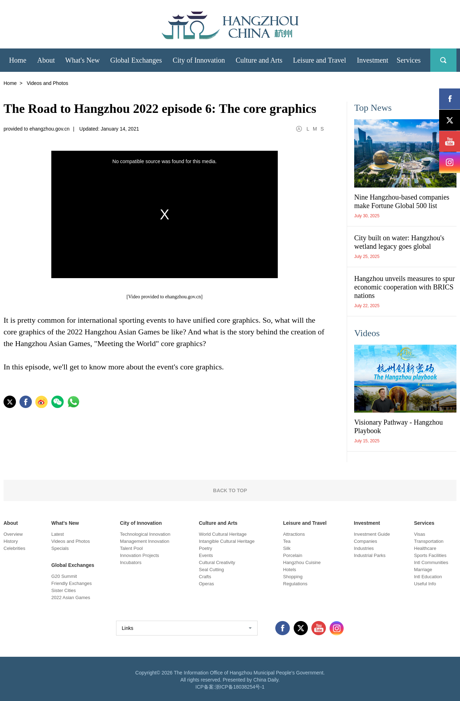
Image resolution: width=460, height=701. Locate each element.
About (11, 523)
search (443, 60)
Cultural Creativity (217, 562)
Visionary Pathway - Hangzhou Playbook (398, 426)
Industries (364, 548)
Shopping (293, 576)
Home (10, 83)
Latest (57, 534)
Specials (60, 548)
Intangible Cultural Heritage (227, 541)
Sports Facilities (430, 555)
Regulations (295, 583)
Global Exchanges (72, 565)
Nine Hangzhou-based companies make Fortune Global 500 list (401, 201)
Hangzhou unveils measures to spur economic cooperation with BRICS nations (404, 287)
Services (424, 523)
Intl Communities (431, 562)
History (11, 541)
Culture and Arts (218, 523)
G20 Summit (64, 576)
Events (206, 555)
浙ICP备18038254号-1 (240, 687)
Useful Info (425, 583)
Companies (365, 541)
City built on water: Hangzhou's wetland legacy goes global (399, 242)
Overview (13, 534)
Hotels (289, 569)
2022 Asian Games (70, 597)
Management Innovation (144, 541)
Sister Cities (63, 590)
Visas (419, 534)
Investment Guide (372, 534)
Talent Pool (131, 548)
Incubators (131, 562)
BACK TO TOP (230, 490)
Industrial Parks (370, 555)
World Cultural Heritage (223, 534)
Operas (206, 583)
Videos (367, 333)
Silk (287, 548)
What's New (65, 523)
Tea (287, 541)
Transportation (428, 541)
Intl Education (428, 576)
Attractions (294, 534)
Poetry (205, 548)
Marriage (423, 569)
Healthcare (425, 548)
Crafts (205, 576)
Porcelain (292, 555)
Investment (367, 523)
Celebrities (14, 548)
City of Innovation (141, 523)
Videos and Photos (70, 541)
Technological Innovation (145, 534)
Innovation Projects (139, 555)
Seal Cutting (211, 569)
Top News (373, 108)
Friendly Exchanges (71, 583)
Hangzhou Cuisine (302, 562)
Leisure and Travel (305, 523)
